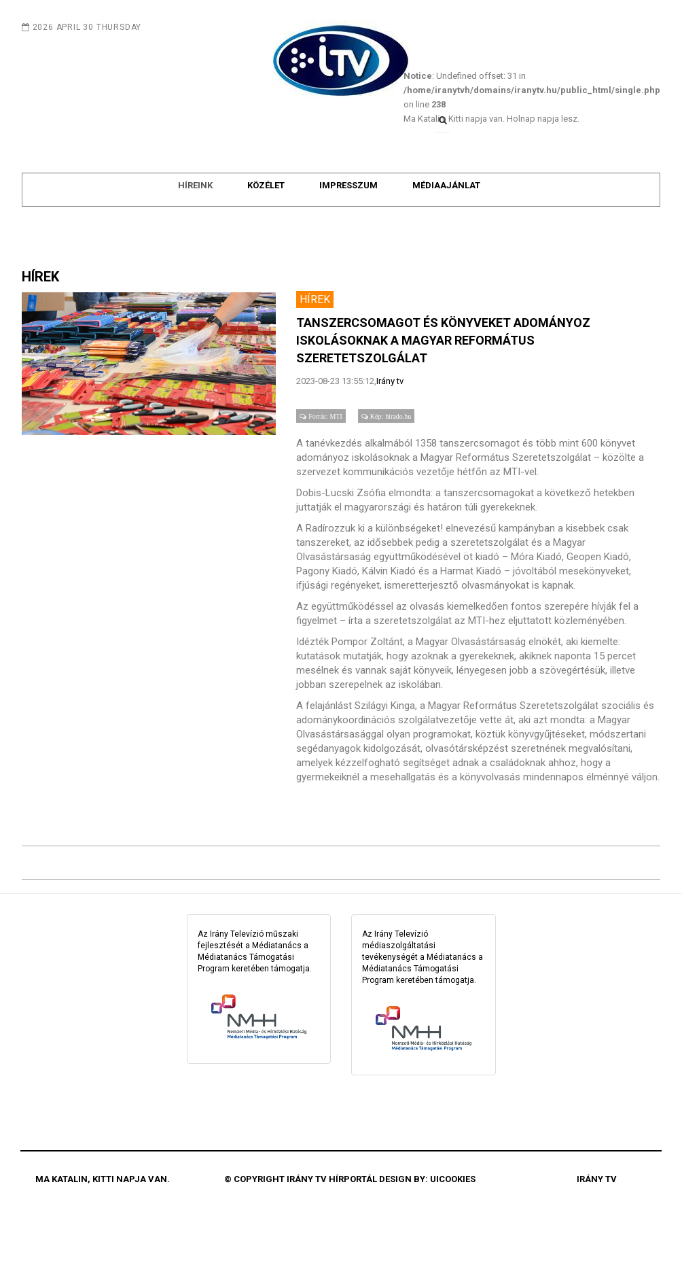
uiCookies (452, 1210)
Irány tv (389, 412)
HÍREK (40, 308)
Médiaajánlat (446, 220)
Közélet (266, 220)
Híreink (195, 220)
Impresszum (348, 220)
